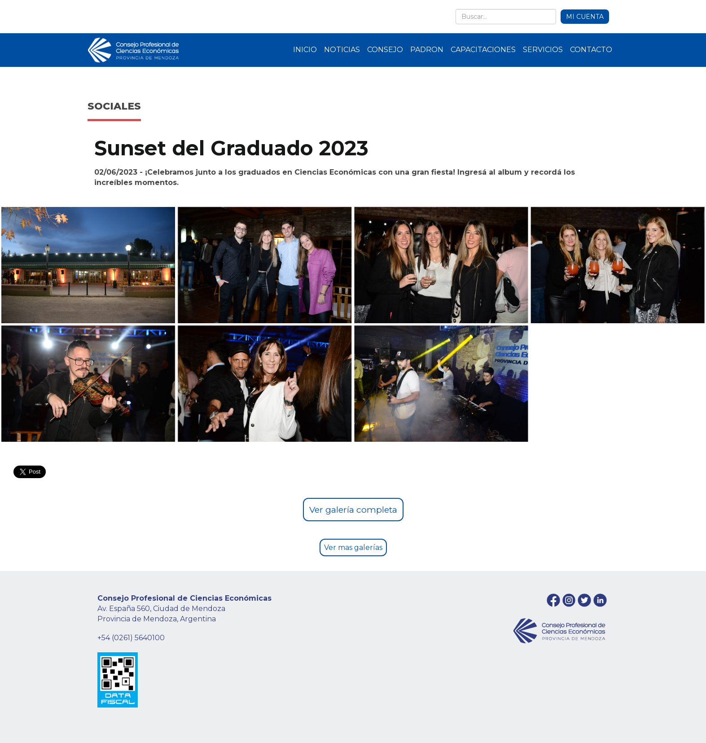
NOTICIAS (342, 49)
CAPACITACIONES (483, 49)
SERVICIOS (543, 49)
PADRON (426, 49)
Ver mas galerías (353, 547)
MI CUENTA (585, 17)
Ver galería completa (353, 509)
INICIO (305, 49)
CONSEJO (385, 49)
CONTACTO (591, 49)
